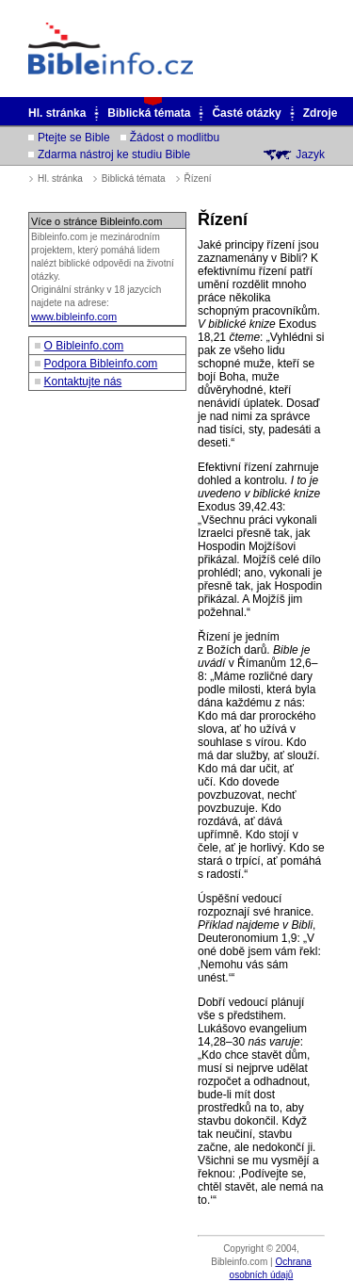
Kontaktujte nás (83, 381)
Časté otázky (246, 113)
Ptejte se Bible (74, 137)
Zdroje (320, 113)
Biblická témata (148, 113)
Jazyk (310, 154)
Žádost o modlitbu (174, 137)
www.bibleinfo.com (74, 316)
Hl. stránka (57, 113)
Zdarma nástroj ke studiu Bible (114, 154)
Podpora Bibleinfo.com (101, 363)
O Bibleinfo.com (84, 345)
